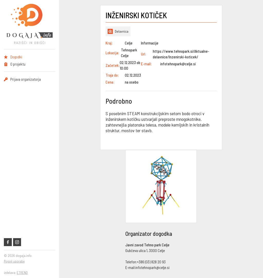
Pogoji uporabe (14, 261)
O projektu (17, 64)
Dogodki (16, 57)
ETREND (22, 273)
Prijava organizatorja (25, 79)
